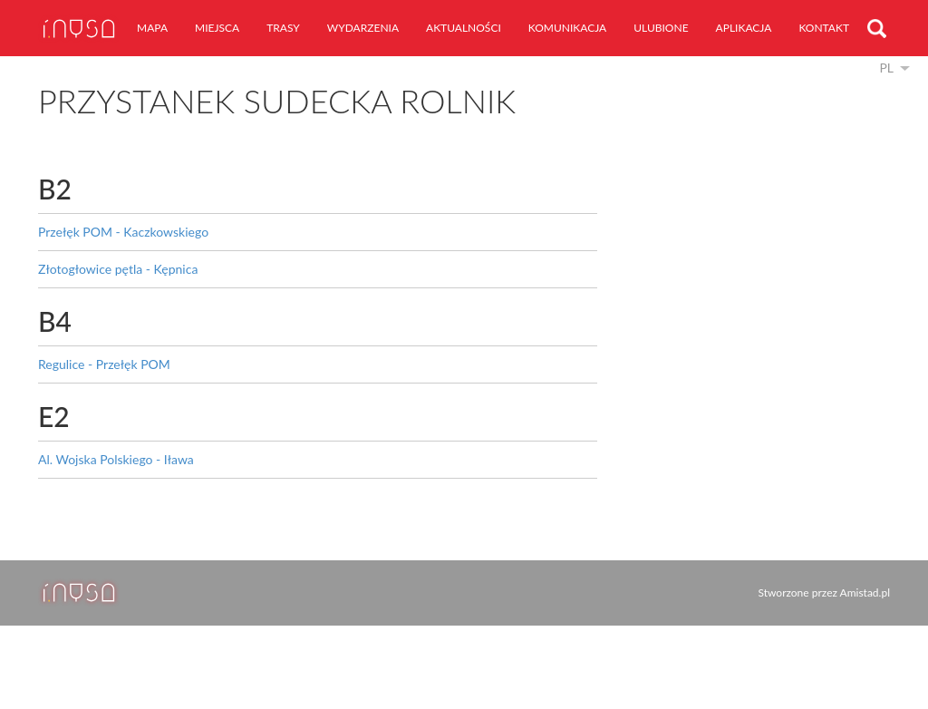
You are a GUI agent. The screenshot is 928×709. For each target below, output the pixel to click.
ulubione (660, 27)
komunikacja (567, 27)
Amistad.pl (865, 592)
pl (886, 67)
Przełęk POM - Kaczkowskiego (123, 231)
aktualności (463, 27)
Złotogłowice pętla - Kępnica (118, 269)
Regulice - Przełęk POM (104, 364)
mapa (152, 27)
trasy (283, 27)
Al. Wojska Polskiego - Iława (116, 459)
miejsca (217, 27)
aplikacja (744, 27)
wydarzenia (363, 27)
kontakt (823, 27)
